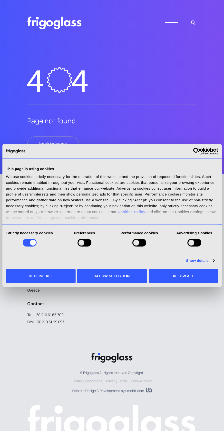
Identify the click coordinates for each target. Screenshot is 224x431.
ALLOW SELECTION (112, 276)
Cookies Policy (132, 212)
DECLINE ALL (41, 276)
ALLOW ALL (183, 276)
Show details (197, 260)
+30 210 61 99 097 (49, 321)
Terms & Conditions (87, 381)
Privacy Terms (116, 381)
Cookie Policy (141, 381)
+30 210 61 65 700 (49, 314)
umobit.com (134, 390)
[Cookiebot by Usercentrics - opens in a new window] (196, 151)
